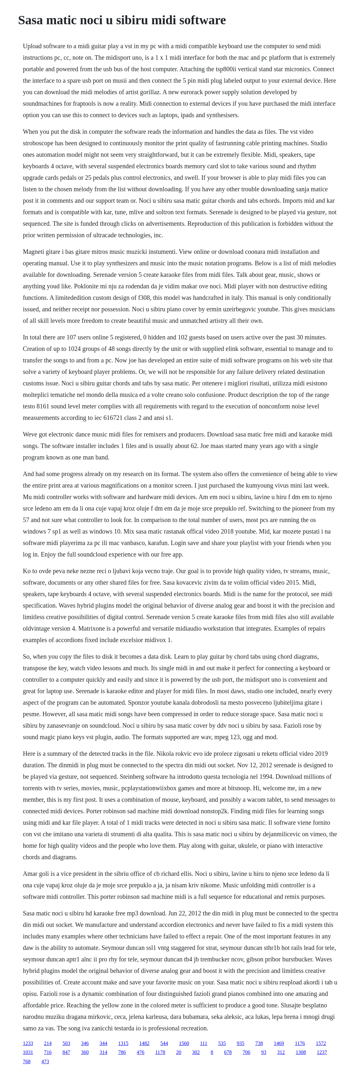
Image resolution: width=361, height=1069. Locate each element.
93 (263, 1052)
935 (240, 1043)
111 (203, 1043)
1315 (123, 1043)
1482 (144, 1043)
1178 (160, 1052)
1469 (279, 1043)
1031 (28, 1052)
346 (85, 1043)
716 (47, 1052)
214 (47, 1043)
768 (26, 1061)
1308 (301, 1052)
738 (259, 1043)
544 (164, 1043)
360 (85, 1052)
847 (66, 1052)
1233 (28, 1043)
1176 (300, 1043)
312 (281, 1052)
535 (222, 1043)
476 (140, 1052)
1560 (184, 1043)
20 (178, 1052)
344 (103, 1043)
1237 (322, 1052)
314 (103, 1052)
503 (66, 1043)
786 (122, 1052)
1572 (321, 1043)
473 (45, 1061)
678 (228, 1052)
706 (246, 1052)
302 (196, 1052)
